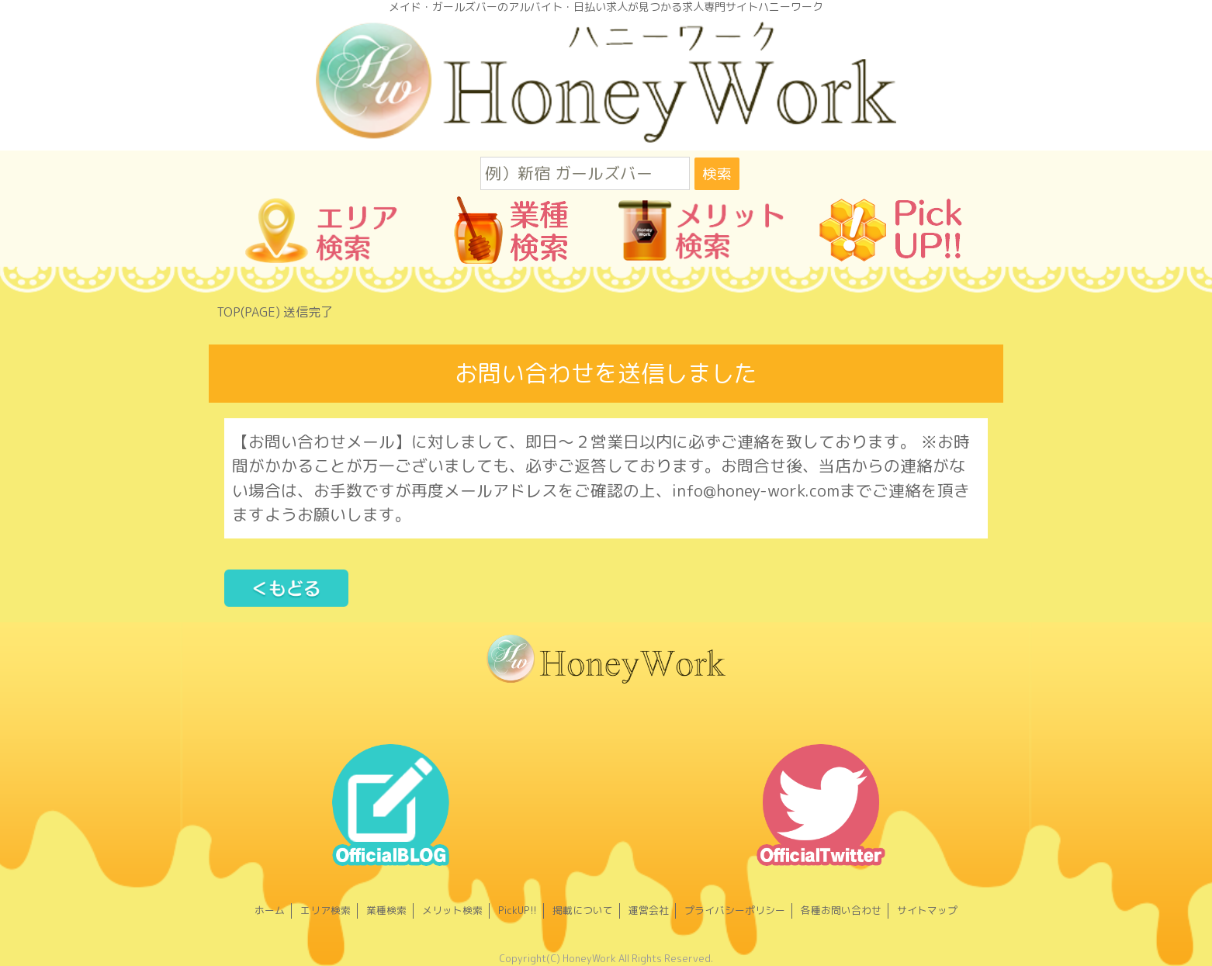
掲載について (582, 910)
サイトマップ (927, 910)
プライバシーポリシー (734, 910)
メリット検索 (452, 910)
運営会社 (649, 910)
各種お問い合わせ (841, 910)
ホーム (270, 910)
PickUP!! (517, 910)
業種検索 (386, 910)
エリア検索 (325, 910)
